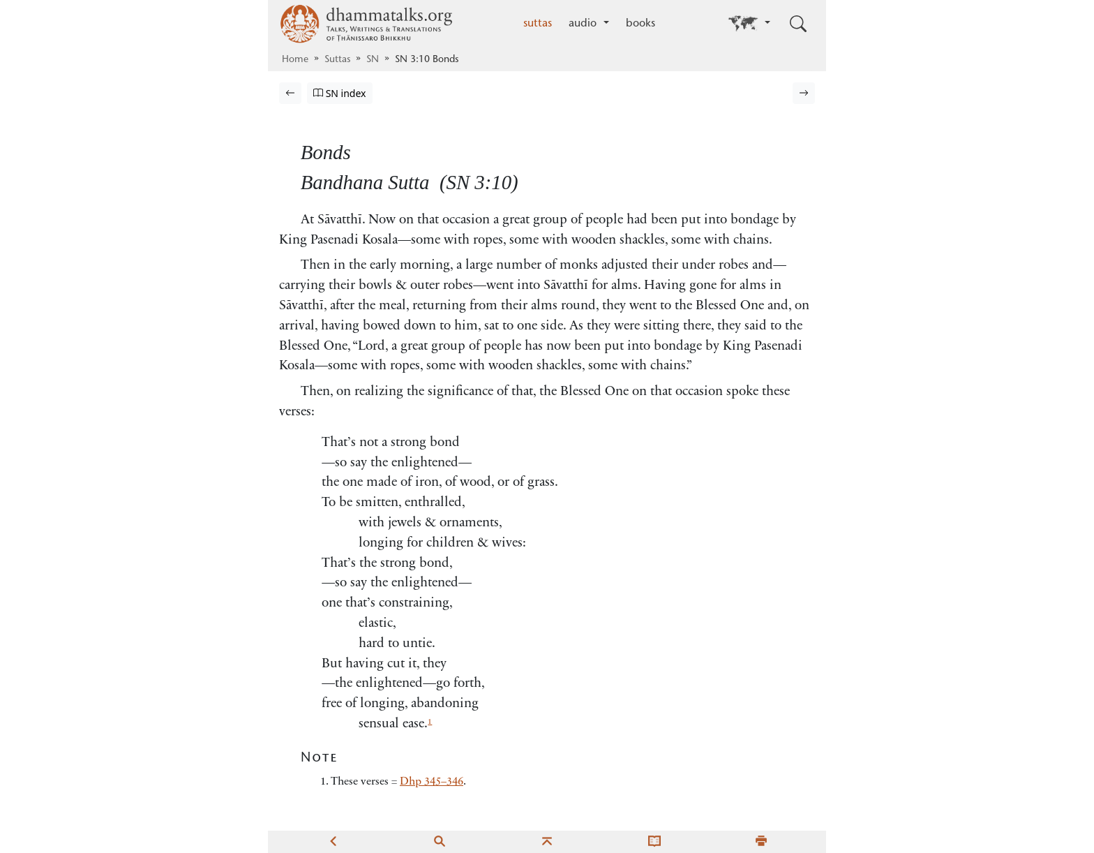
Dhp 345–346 (431, 781)
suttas (537, 23)
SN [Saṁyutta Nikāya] (372, 60)
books (640, 23)
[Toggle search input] (798, 23)
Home (295, 60)
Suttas (337, 60)
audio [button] (584, 23)
